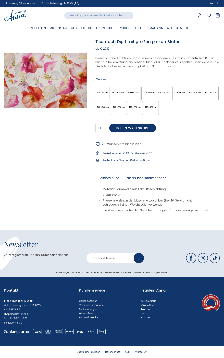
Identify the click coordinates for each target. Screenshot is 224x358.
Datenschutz (112, 352)
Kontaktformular (88, 317)
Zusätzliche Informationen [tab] (146, 178)
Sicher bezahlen (88, 301)
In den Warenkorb (132, 128)
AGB (127, 352)
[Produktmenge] (101, 128)
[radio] (103, 93)
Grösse (101, 79)
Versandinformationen (92, 305)
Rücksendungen (88, 309)
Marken (145, 309)
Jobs (144, 313)
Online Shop (148, 305)
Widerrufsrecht (87, 313)
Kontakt (145, 317)
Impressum (141, 352)
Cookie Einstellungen (88, 352)
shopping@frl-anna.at (16, 314)
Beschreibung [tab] (109, 178)
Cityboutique (148, 301)
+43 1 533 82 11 (12, 309)
